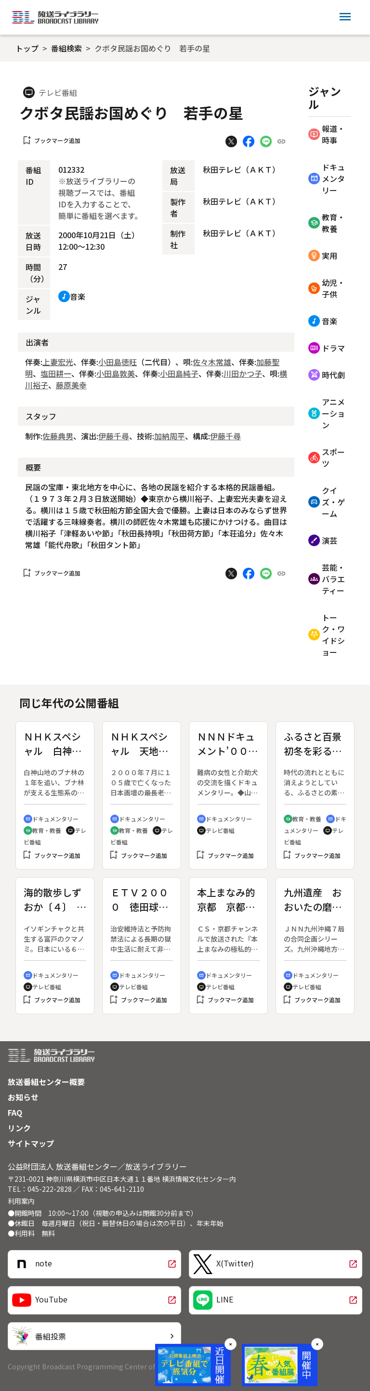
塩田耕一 (55, 373)
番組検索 (66, 48)
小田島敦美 (115, 373)
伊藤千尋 (113, 436)
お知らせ (23, 1097)
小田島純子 (179, 373)
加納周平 (169, 436)
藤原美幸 (71, 385)
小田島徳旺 (117, 362)
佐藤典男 (57, 436)
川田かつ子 (243, 373)
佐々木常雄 (212, 362)
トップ (27, 48)
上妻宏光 (57, 362)
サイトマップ (31, 1143)
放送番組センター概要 (46, 1081)
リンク (19, 1128)
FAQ (15, 1112)
